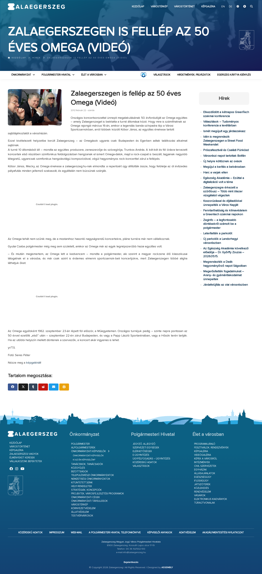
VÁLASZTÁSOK (161, 75)
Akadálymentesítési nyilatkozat (223, 532)
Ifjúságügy (201, 481)
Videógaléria (202, 455)
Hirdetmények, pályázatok (194, 75)
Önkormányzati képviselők (88, 451)
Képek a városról (205, 458)
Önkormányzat (21, 75)
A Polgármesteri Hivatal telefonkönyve (115, 532)
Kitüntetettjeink (82, 482)
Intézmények (202, 462)
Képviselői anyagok (159, 532)
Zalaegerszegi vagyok (24, 454)
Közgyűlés (78, 468)
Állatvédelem (80, 512)
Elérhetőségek (142, 451)
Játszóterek (202, 484)
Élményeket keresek (22, 457)
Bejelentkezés (131, 562)
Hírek (36, 58)
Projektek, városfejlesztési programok (97, 493)
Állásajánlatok (204, 473)
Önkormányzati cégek (85, 497)
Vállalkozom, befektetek (26, 461)
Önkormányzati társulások (89, 501)
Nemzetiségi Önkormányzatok (90, 479)
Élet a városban (92, 75)
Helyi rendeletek (81, 486)
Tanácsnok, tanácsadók (87, 464)
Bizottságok (79, 471)
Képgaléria (208, 6)
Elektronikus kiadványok (210, 499)
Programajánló (204, 444)
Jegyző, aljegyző (144, 444)
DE (230, 6)
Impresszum (56, 532)
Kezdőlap (138, 6)
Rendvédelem (202, 492)
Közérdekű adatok (145, 462)
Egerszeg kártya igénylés (234, 75)
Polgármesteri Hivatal (56, 75)
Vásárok (200, 495)
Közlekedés (201, 488)
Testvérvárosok (82, 515)
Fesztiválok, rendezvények (211, 447)
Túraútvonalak (204, 503)
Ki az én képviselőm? (84, 460)
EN (223, 6)
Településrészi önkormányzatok (92, 475)
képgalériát (33, 362)
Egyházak (200, 469)
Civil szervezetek (205, 466)
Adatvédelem (187, 532)
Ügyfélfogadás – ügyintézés (151, 458)
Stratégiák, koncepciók (86, 490)
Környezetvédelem (83, 508)
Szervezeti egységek (146, 447)
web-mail (76, 532)
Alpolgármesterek (83, 447)
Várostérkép (159, 6)
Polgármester (80, 444)
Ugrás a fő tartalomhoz (245, 1)
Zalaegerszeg (36, 6)
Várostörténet (184, 6)
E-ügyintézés (141, 455)
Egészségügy (202, 477)
